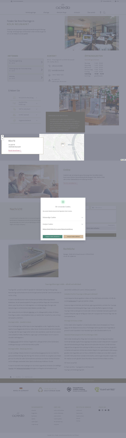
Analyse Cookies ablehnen (73, 237)
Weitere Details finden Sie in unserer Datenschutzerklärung (58, 229)
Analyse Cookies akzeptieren (53, 237)
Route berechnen (14, 150)
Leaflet (123, 159)
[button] (63, 144)
